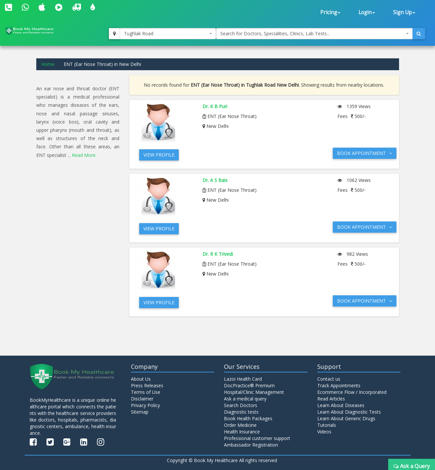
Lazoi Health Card (243, 379)
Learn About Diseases (340, 405)
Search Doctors (240, 405)
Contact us (328, 379)
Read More (84, 155)
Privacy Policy (145, 405)
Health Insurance (242, 431)
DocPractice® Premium (249, 385)
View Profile (158, 155)
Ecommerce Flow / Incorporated (352, 392)
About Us (141, 379)
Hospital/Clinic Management (254, 392)
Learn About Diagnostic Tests (349, 412)
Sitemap (139, 412)
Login (366, 12)
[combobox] (168, 33)
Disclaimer (142, 399)
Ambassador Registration (251, 445)
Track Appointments (338, 385)
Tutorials (326, 425)
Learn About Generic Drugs (346, 418)
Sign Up (404, 12)
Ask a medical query (245, 399)
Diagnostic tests (241, 412)
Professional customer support (257, 438)
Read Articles (331, 399)
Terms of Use (145, 392)
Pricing (330, 12)
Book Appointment (364, 153)
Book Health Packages (248, 418)
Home (47, 64)
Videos (324, 431)
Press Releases (147, 385)
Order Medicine (240, 425)
